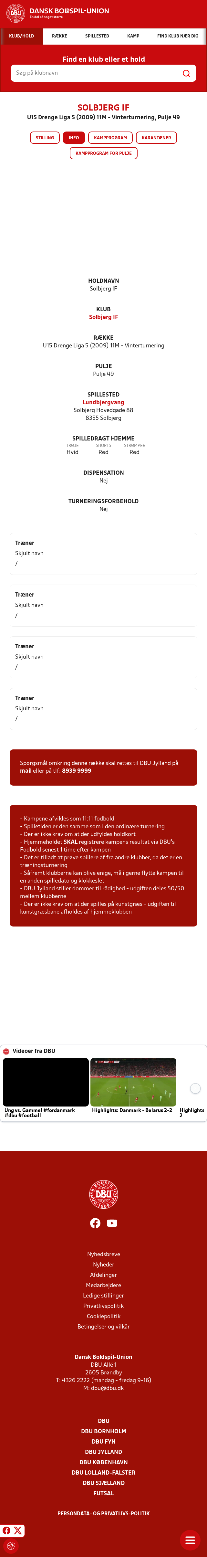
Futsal (103, 1494)
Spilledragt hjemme (103, 439)
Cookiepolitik (103, 1316)
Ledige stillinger (103, 1296)
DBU (103, 1421)
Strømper (134, 446)
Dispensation (103, 473)
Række (103, 338)
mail (26, 771)
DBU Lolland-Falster (104, 1473)
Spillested (103, 395)
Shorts (103, 446)
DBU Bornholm (103, 1432)
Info (74, 138)
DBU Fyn (104, 1442)
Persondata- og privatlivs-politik (103, 1514)
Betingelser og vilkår (104, 1327)
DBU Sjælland (104, 1483)
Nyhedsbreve (103, 1254)
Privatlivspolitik (103, 1306)
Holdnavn (103, 281)
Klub (103, 309)
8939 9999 (76, 771)
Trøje (72, 446)
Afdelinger (103, 1275)
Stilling (45, 138)
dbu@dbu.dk (107, 1388)
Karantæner (156, 138)
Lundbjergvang (103, 403)
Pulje (103, 366)
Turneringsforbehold (103, 501)
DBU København (103, 1463)
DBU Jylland (103, 1452)
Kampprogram (110, 138)
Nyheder (103, 1265)
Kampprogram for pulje (104, 154)
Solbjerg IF (103, 317)
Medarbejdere (103, 1285)
